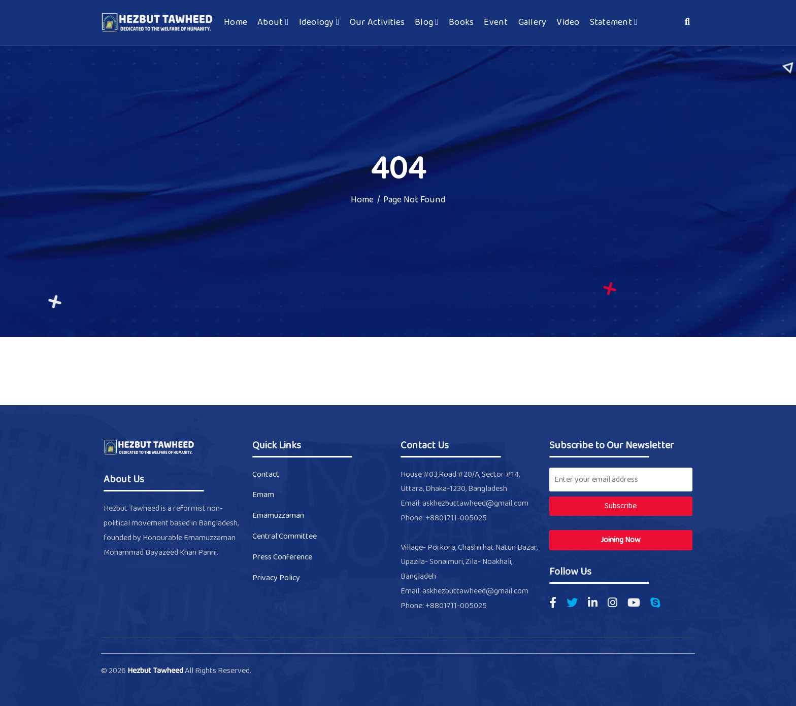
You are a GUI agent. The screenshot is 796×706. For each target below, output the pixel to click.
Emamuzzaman (278, 515)
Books (461, 23)
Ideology (319, 23)
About (272, 23)
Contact (265, 474)
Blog (427, 23)
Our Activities (377, 23)
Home (235, 23)
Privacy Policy (276, 578)
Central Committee (284, 536)
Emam (263, 495)
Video (567, 23)
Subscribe (621, 506)
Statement (614, 23)
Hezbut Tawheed (156, 671)
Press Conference (282, 557)
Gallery (532, 23)
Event (496, 23)
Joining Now (621, 540)
